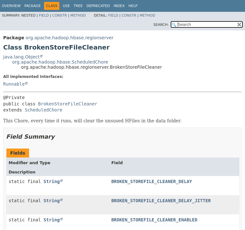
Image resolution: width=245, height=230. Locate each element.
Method (78, 15)
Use (66, 6)
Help (133, 6)
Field (44, 15)
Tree (78, 6)
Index (119, 6)
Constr (59, 15)
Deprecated (98, 6)
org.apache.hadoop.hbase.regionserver (69, 37)
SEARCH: (161, 25)
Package (33, 6)
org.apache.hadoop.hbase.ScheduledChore (60, 62)
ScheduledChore (43, 109)
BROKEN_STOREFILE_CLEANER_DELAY (151, 181)
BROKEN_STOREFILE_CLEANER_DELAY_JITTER (161, 200)
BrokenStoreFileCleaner (67, 103)
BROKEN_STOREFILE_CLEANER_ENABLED (154, 219)
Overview (11, 6)
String (52, 181)
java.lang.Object (21, 56)
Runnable (14, 84)
